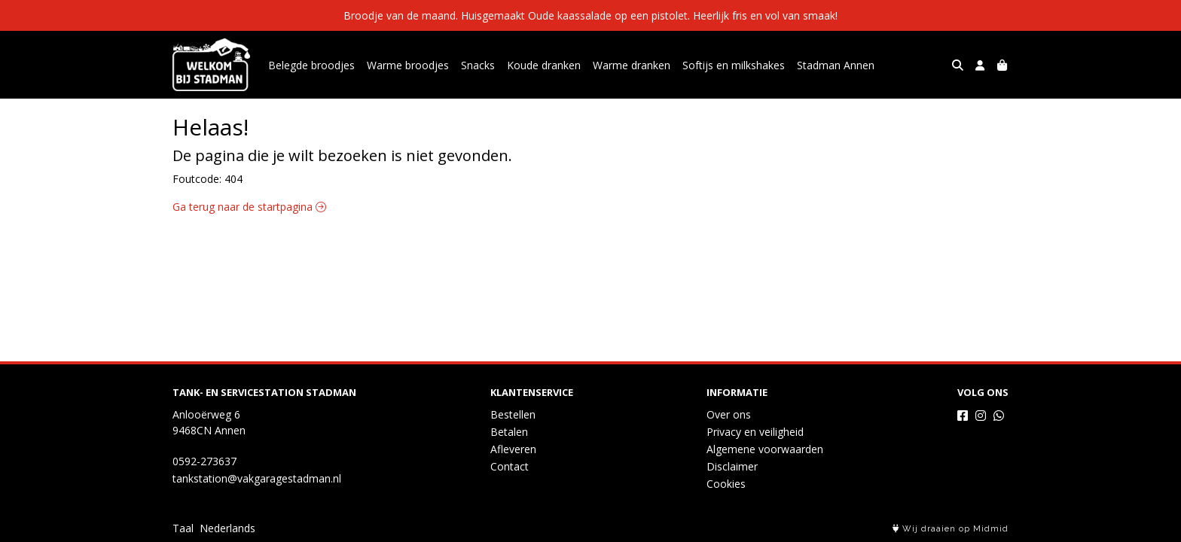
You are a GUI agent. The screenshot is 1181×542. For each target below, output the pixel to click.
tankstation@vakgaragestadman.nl (256, 478)
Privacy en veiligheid (755, 432)
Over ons (728, 414)
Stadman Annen (835, 65)
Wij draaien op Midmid (951, 529)
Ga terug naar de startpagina (249, 206)
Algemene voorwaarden (764, 449)
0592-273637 (204, 461)
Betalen (509, 432)
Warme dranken (631, 65)
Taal (183, 528)
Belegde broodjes (311, 65)
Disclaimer (732, 466)
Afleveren (513, 449)
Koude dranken (544, 65)
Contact (509, 466)
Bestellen (513, 414)
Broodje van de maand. (402, 15)
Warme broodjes (408, 65)
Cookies (726, 484)
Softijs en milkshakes (733, 65)
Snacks (478, 65)
